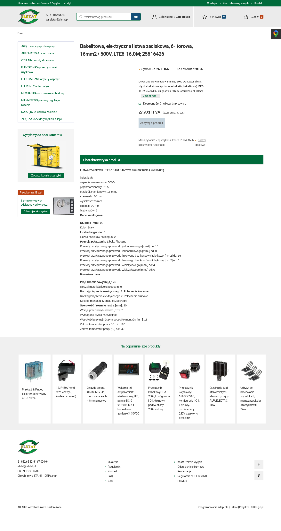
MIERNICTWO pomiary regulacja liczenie (40, 102)
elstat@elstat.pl (59, 19)
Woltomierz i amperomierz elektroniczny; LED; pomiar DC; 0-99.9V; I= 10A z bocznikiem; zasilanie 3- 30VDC (128, 400)
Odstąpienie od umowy (191, 466)
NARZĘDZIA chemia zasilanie (39, 112)
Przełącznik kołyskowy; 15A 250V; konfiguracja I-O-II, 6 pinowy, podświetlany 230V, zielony (159, 398)
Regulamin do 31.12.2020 (192, 476)
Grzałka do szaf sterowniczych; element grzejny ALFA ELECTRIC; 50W (219, 396)
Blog (110, 480)
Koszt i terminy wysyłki (236, 3)
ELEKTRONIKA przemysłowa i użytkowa (39, 70)
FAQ (110, 476)
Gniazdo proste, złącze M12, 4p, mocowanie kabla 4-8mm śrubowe (97, 394)
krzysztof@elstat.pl (153, 144)
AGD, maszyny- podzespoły (37, 46)
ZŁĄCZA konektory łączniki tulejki (41, 119)
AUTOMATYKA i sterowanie (37, 53)
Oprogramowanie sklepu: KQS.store (217, 507)
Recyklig (182, 480)
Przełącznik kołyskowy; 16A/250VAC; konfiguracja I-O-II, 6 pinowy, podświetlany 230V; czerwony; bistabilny (189, 402)
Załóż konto (166, 17)
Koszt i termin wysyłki (190, 462)
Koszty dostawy (200, 142)
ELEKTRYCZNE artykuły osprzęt (40, 79)
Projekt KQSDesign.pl (251, 507)
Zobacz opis (149, 95)
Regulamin (114, 466)
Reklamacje (184, 471)
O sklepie (212, 3)
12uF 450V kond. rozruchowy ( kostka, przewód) (66, 392)
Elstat (20, 33)
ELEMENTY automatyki (35, 86)
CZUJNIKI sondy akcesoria (37, 60)
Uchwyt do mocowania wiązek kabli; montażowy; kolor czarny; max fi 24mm (250, 398)
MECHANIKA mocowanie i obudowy (43, 93)
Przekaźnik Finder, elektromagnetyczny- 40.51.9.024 (34, 394)
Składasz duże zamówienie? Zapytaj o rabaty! (44, 3)
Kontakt (258, 3)
